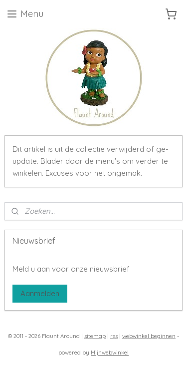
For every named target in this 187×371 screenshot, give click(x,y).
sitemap (95, 336)
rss (114, 336)
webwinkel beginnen (149, 336)
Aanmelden (39, 293)
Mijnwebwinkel (110, 352)
